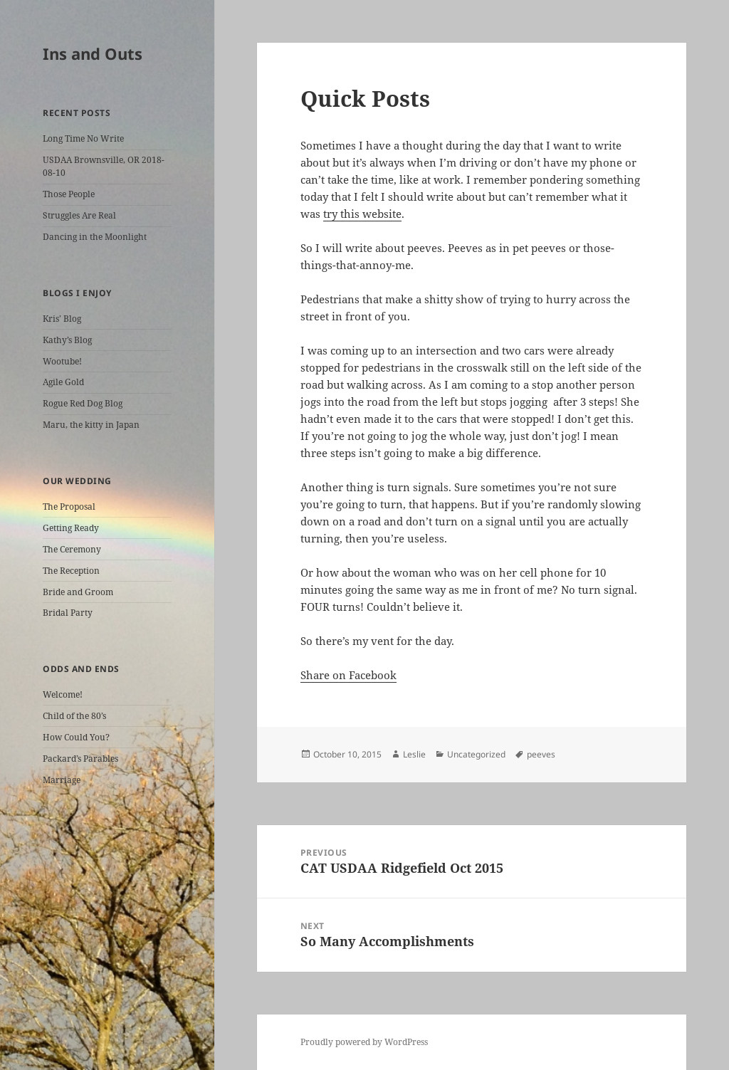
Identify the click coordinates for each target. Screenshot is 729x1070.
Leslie (414, 754)
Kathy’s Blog (67, 340)
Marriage (61, 780)
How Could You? (76, 737)
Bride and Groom (78, 592)
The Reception (71, 571)
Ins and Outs (92, 53)
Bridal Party (68, 613)
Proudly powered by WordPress (364, 1042)
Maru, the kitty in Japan (91, 425)
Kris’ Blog (62, 319)
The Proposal (69, 506)
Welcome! (63, 694)
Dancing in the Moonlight (95, 237)
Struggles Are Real (79, 215)
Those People (69, 194)
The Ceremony (72, 549)
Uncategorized (476, 754)
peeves (541, 754)
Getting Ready (71, 528)
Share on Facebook (348, 675)
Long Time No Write (83, 138)
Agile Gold (63, 382)
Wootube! (62, 361)
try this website (362, 213)
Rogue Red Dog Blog (82, 403)
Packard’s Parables (80, 758)
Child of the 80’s (74, 716)
